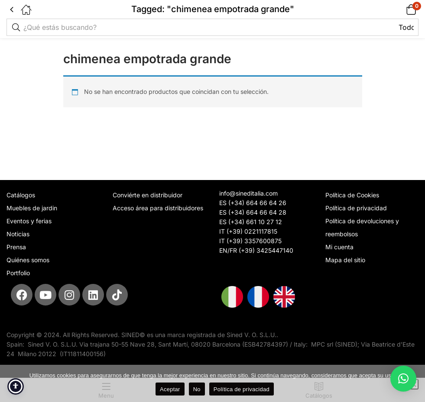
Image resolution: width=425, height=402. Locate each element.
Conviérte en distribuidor (147, 195)
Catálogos (20, 195)
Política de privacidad (356, 208)
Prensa (16, 247)
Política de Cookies (352, 195)
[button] (400, 9)
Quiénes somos (27, 260)
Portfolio (18, 273)
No (197, 389)
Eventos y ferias (29, 221)
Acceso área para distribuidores (158, 208)
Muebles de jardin (31, 208)
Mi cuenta (339, 247)
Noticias (17, 234)
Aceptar (170, 389)
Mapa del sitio (345, 260)
